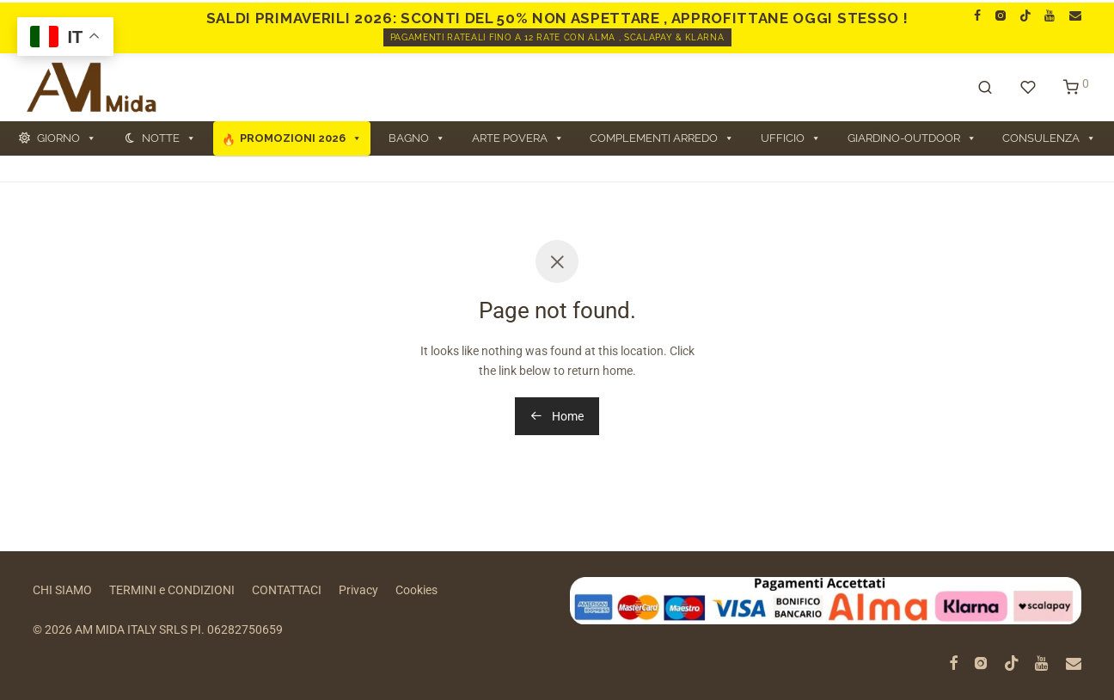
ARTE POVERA (518, 138)
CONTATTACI (286, 590)
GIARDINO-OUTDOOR (912, 138)
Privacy (358, 590)
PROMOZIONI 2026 (301, 138)
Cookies (416, 590)
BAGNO (417, 138)
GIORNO (66, 138)
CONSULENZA (1049, 138)
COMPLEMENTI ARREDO (662, 138)
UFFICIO (791, 138)
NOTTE (169, 138)
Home (557, 416)
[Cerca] (985, 87)
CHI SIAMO (62, 590)
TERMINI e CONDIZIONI (172, 590)
